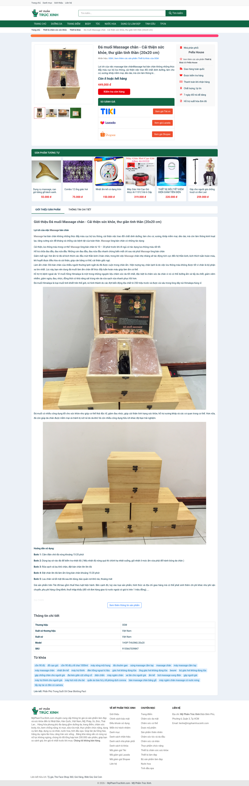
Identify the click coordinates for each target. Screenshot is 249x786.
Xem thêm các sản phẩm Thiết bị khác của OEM (136, 58)
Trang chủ (36, 3)
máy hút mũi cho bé (75, 680)
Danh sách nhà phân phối (122, 741)
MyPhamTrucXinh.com (118, 783)
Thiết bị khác (75, 30)
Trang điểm (73, 24)
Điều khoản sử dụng (120, 723)
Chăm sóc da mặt (150, 718)
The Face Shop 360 (63, 777)
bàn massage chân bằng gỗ (143, 680)
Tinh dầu (150, 24)
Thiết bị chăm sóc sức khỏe (55, 30)
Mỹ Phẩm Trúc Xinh (141, 783)
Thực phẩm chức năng (152, 745)
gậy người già (190, 675)
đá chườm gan (120, 665)
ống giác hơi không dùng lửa (153, 670)
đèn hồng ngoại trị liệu (98, 670)
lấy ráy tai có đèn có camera (49, 685)
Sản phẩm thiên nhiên (151, 732)
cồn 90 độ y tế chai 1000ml (74, 665)
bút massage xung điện (169, 675)
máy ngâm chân (115, 675)
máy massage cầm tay (185, 665)
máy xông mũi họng (100, 665)
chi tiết (79, 209)
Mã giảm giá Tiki (118, 750)
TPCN (163, 24)
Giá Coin (98, 777)
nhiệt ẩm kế (63, 670)
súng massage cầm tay (141, 665)
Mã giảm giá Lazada (120, 754)
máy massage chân (44, 670)
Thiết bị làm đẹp (149, 754)
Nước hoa (110, 24)
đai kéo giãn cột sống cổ (80, 675)
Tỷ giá (50, 777)
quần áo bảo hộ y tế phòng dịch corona (106, 680)
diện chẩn (99, 675)
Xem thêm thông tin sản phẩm (124, 605)
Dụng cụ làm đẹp (130, 24)
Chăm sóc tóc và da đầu (153, 736)
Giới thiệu (58, 3)
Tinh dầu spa (147, 768)
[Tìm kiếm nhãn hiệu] (122, 13)
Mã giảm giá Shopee (120, 759)
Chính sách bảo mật (120, 718)
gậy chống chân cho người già (50, 675)
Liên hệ (68, 3)
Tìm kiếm (176, 13)
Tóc (98, 24)
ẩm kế (152, 675)
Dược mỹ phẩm (148, 727)
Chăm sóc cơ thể (149, 723)
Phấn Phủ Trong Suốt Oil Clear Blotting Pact (64, 691)
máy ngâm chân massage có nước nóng (179, 680)
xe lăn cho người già (136, 675)
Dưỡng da (56, 24)
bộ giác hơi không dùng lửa (192, 670)
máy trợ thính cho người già (48, 680)
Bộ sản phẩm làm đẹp (152, 759)
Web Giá (88, 777)
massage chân (163, 665)
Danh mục (47, 3)
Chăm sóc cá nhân (150, 741)
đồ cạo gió (53, 665)
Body (88, 24)
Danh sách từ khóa (119, 745)
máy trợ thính (78, 670)
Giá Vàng (78, 777)
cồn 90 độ (40, 665)
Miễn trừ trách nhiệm (120, 727)
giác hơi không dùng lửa (124, 670)
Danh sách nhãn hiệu (120, 736)
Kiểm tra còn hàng (114, 91)
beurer (173, 670)
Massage (54, 230)
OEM (111, 58)
